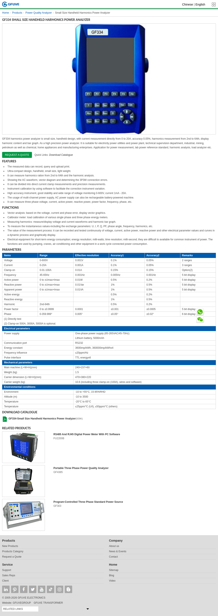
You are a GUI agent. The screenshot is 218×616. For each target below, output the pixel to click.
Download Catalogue (61, 154)
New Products (10, 546)
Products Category (12, 551)
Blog (111, 575)
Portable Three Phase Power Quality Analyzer (81, 468)
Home (5, 12)
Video (112, 580)
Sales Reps (8, 575)
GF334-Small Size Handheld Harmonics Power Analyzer (42, 418)
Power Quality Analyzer (38, 12)
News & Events (117, 551)
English (200, 4)
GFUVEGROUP (22, 602)
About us (114, 546)
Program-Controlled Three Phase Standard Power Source (88, 501)
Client (5, 580)
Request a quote (17, 154)
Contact (113, 556)
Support (6, 570)
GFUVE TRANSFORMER (48, 602)
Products (17, 12)
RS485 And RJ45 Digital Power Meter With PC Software (86, 434)
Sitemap (113, 570)
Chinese (187, 4)
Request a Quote (12, 556)
